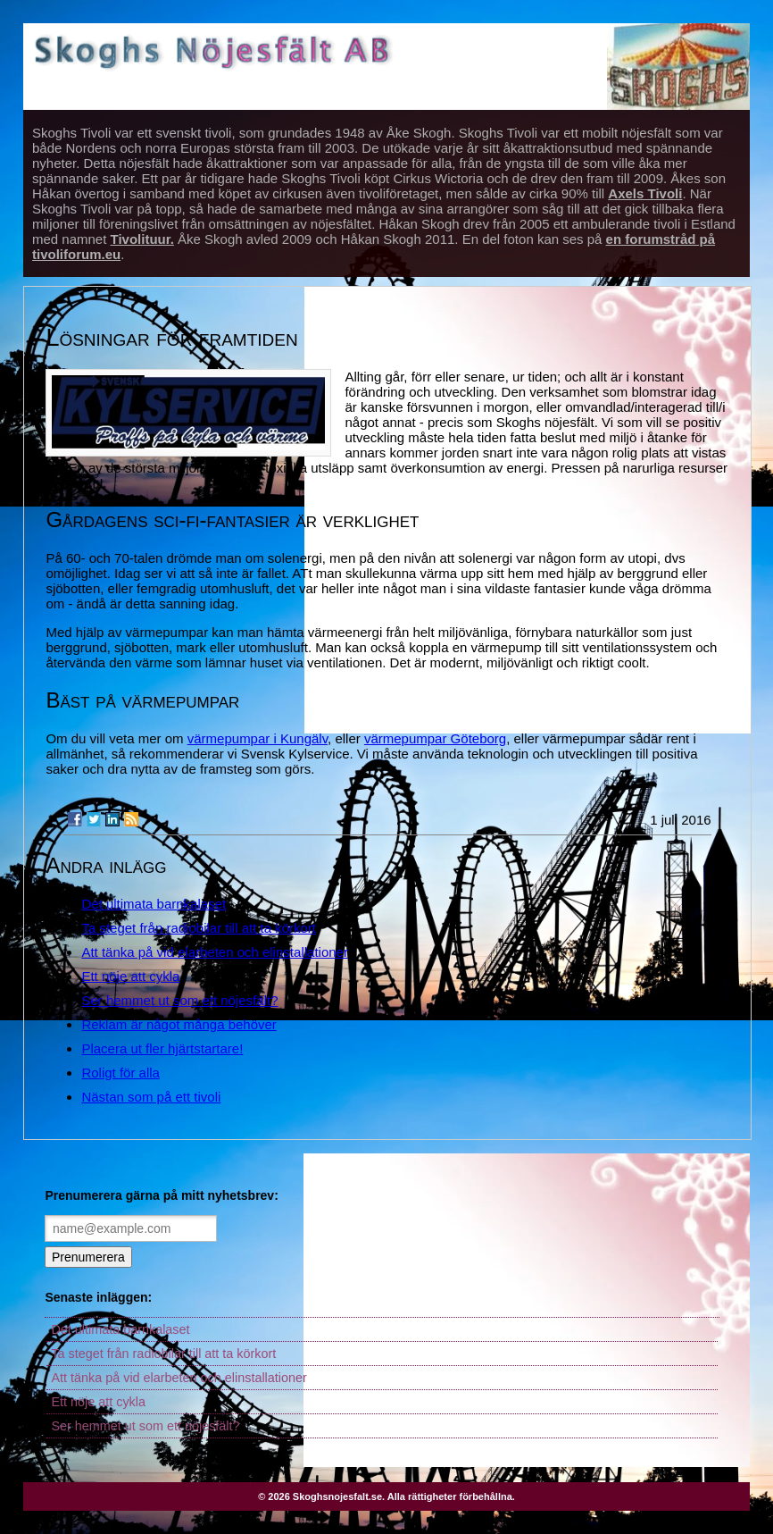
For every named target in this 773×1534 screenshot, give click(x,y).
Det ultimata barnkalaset (153, 903)
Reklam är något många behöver (178, 1024)
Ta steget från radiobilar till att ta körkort (198, 927)
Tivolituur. (142, 239)
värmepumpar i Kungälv (257, 738)
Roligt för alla (120, 1072)
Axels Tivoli (645, 193)
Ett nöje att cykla (130, 976)
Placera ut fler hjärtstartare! (162, 1048)
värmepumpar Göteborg (435, 738)
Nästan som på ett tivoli (150, 1096)
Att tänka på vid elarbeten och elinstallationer (214, 952)
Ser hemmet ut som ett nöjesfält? (179, 1000)
